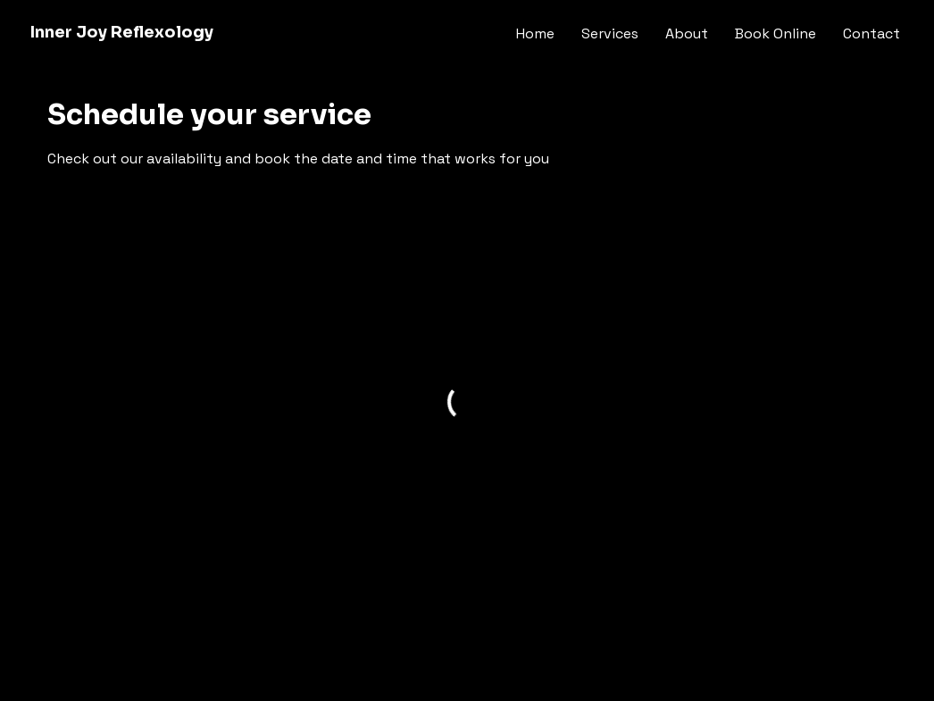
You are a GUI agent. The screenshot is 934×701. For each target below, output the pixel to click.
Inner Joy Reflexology (121, 32)
